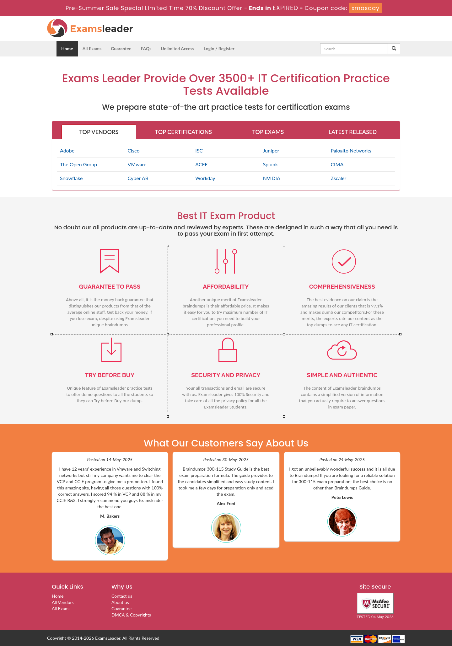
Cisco (134, 150)
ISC (199, 150)
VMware (137, 164)
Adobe (67, 150)
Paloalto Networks (351, 150)
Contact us (121, 596)
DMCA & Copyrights (131, 614)
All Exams (92, 48)
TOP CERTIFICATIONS (183, 131)
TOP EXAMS (268, 131)
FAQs (146, 48)
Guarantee (121, 48)
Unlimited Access (177, 48)
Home (67, 48)
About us (120, 602)
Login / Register (219, 48)
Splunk (270, 164)
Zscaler (338, 178)
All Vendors (63, 602)
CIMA (337, 164)
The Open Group (78, 164)
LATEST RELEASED (352, 131)
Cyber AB (138, 178)
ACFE (201, 164)
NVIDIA (271, 178)
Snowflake (71, 178)
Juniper (271, 150)
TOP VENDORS (98, 131)
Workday (205, 178)
